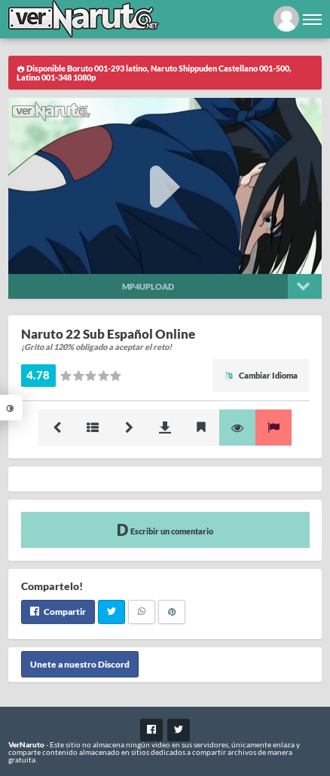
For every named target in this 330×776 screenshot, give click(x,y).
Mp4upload (148, 286)
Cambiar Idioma (261, 375)
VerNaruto (26, 744)
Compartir (58, 611)
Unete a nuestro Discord (80, 664)
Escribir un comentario (165, 529)
